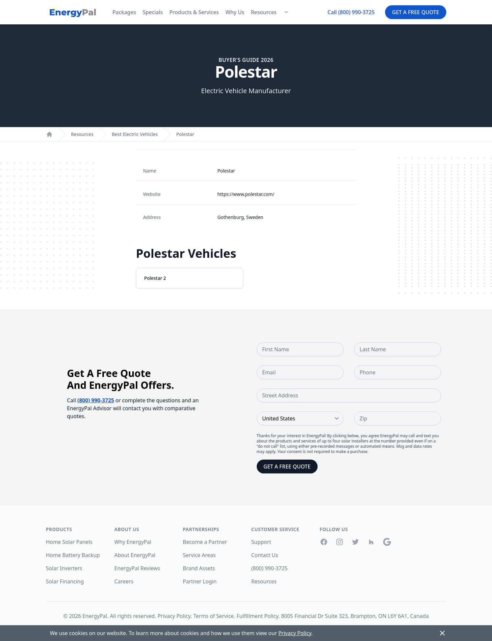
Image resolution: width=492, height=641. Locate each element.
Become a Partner (205, 542)
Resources (263, 12)
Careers (124, 581)
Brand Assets (199, 568)
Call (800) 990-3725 (351, 12)
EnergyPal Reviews (137, 568)
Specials (153, 12)
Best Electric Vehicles (135, 134)
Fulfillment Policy (257, 616)
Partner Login (200, 581)
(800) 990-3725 (95, 400)
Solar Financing (65, 581)
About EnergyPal (135, 555)
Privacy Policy (174, 616)
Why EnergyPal (133, 542)
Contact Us (264, 555)
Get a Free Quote (415, 12)
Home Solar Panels (69, 542)
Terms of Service (213, 616)
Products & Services (194, 12)
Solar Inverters (64, 568)
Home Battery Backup (73, 555)
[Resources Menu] (286, 12)
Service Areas (199, 555)
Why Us (234, 12)
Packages (124, 12)
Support (261, 542)
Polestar (185, 134)
